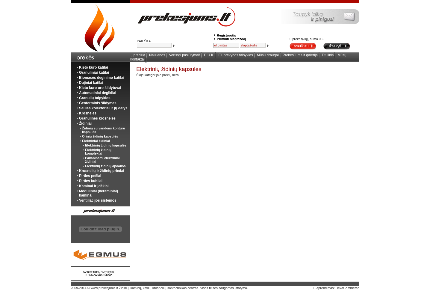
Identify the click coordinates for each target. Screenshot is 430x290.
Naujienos (157, 55)
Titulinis (328, 55)
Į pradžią (138, 55)
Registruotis (226, 35)
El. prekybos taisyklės (235, 55)
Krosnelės (87, 113)
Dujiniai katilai (91, 83)
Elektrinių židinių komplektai (98, 151)
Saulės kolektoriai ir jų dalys (103, 108)
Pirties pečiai (90, 176)
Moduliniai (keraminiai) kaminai (98, 193)
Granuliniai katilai (94, 72)
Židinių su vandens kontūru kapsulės (103, 130)
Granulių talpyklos (94, 98)
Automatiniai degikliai (97, 93)
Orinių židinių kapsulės (100, 136)
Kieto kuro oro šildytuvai (100, 88)
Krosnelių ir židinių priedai (101, 171)
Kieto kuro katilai (93, 67)
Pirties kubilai (90, 181)
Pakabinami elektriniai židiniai (102, 159)
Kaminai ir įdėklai (94, 186)
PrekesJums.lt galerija (300, 55)
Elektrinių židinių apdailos (105, 166)
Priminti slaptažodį (231, 39)
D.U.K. (209, 55)
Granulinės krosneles (97, 118)
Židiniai (85, 123)
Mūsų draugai (268, 55)
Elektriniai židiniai (96, 141)
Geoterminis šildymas (97, 103)
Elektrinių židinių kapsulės (105, 145)
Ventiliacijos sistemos (97, 200)
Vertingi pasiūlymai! (184, 55)
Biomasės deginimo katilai (101, 77)
